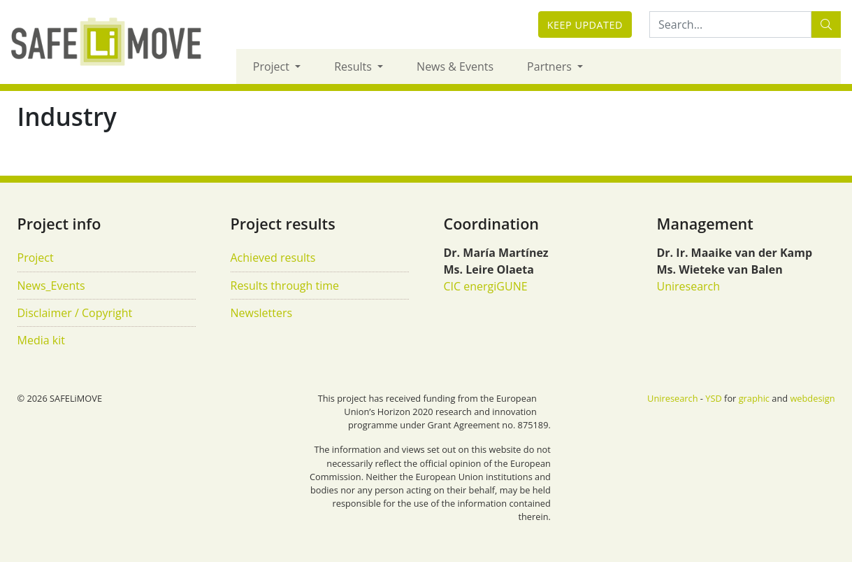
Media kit (41, 340)
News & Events (455, 66)
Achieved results (273, 257)
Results (354, 66)
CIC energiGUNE (486, 286)
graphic (754, 398)
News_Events (51, 285)
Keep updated (585, 24)
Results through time (285, 285)
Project (272, 66)
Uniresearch (689, 286)
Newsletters (262, 313)
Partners (551, 66)
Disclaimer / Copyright (75, 313)
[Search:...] (730, 24)
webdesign (812, 398)
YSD (713, 398)
